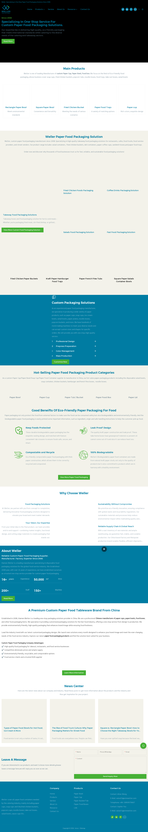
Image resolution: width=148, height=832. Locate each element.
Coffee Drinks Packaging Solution (123, 190)
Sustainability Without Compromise (115, 504)
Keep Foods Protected (38, 428)
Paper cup (132, 107)
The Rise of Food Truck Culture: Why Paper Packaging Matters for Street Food (72, 729)
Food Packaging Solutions (37, 504)
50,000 (39, 579)
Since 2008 (7, 18)
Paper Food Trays (103, 107)
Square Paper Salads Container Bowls (124, 280)
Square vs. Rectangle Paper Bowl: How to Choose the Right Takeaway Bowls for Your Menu (120, 729)
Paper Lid (133, 397)
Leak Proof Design (101, 428)
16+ (4, 579)
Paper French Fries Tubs (90, 279)
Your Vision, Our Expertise (38, 523)
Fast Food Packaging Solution (121, 232)
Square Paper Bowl (45, 107)
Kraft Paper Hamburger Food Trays (57, 280)
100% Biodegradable (102, 452)
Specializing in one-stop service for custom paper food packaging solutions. (32, 23)
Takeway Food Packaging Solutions (20, 215)
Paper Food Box (103, 397)
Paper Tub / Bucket (74, 397)
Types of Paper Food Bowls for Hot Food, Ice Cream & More (23, 729)
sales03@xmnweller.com (126, 798)
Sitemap (82, 828)
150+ (37, 590)
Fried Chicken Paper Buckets (24, 279)
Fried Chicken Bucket (74, 107)
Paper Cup (44, 397)
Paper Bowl (15, 397)
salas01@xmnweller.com (126, 810)
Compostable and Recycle (40, 452)
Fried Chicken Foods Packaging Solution (78, 191)
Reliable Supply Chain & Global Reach (116, 526)
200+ (5, 590)
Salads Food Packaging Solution (78, 232)
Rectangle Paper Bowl (16, 107)
